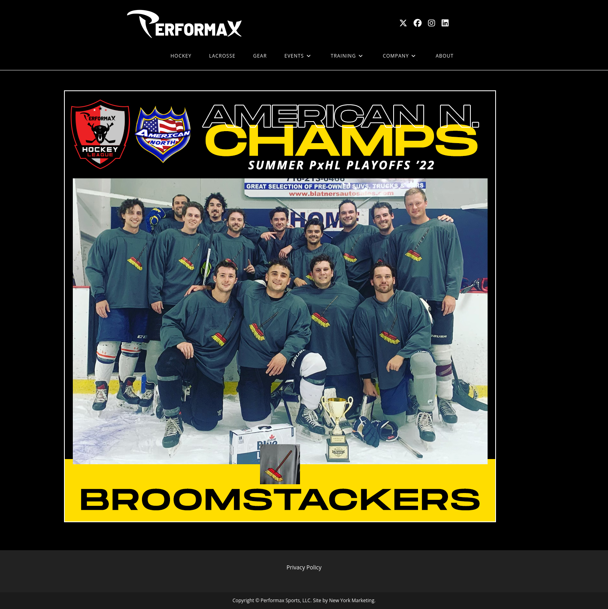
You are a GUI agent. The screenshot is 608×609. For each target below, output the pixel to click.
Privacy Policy (303, 567)
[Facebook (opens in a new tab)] (417, 23)
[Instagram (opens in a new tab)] (431, 23)
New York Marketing (351, 600)
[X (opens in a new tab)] (403, 23)
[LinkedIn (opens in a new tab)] (445, 23)
